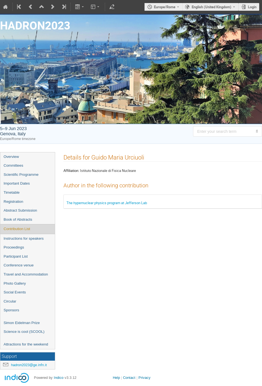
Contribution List (17, 229)
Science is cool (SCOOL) (24, 332)
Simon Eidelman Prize (22, 323)
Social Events (15, 292)
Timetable (12, 192)
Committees (13, 165)
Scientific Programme (21, 174)
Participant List (16, 256)
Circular (10, 301)
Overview (11, 157)
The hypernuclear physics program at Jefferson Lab (106, 202)
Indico (58, 377)
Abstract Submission (20, 210)
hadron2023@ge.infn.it (29, 365)
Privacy (144, 377)
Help (116, 377)
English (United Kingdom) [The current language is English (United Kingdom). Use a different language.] (211, 6)
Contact (129, 377)
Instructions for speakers (24, 238)
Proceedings (14, 247)
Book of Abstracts (18, 219)
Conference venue (19, 265)
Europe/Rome (164, 6)
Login (252, 6)
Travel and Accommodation (26, 274)
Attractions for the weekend (26, 344)
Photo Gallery (15, 283)
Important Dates (17, 183)
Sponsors (11, 310)
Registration (13, 201)
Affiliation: (71, 170)
